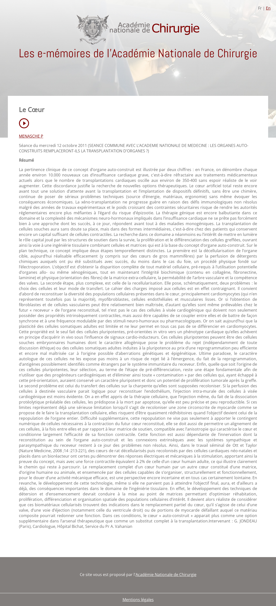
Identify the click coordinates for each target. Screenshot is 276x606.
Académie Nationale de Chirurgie (166, 574)
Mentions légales (138, 599)
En (268, 8)
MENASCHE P (31, 136)
